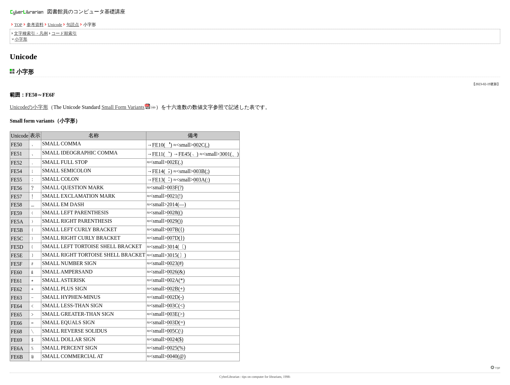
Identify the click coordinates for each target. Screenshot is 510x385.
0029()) (174, 221)
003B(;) (202, 171)
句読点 (72, 24)
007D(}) (175, 238)
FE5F (16, 264)
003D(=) (176, 322)
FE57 (16, 196)
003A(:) (202, 179)
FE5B (17, 230)
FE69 (16, 340)
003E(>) (175, 314)
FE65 (16, 314)
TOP (18, 24)
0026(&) (176, 271)
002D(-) (175, 297)
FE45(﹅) (188, 154)
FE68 (16, 331)
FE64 (16, 306)
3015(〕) (176, 255)
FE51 (16, 153)
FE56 (16, 188)
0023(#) (175, 263)
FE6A (17, 348)
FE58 (16, 204)
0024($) (175, 339)
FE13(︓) (162, 179)
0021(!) (174, 196)
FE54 (16, 171)
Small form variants (32, 121)
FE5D (17, 247)
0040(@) (176, 356)
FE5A (17, 221)
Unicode (55, 24)
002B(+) (175, 288)
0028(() (174, 212)
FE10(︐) (162, 145)
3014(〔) (176, 246)
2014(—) (176, 204)
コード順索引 (64, 33)
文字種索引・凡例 (31, 33)
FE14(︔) (162, 171)
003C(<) (175, 305)
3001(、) (229, 154)
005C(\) (175, 331)
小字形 (21, 39)
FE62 (16, 289)
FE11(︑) (162, 154)
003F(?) (175, 187)
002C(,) (201, 145)
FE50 (16, 144)
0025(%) (176, 348)
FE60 (16, 272)
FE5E (16, 255)
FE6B (17, 357)
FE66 (16, 323)
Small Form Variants (128, 107)
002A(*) (175, 280)
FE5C (17, 238)
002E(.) (174, 162)
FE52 (16, 163)
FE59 (16, 213)
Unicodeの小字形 (29, 107)
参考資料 (35, 24)
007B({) (175, 229)
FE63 (16, 297)
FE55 (16, 179)
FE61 (16, 281)
